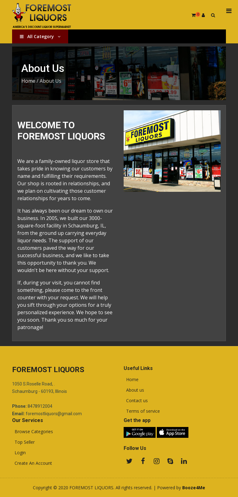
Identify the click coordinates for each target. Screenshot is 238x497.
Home (28, 80)
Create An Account (32, 463)
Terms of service (142, 411)
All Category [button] (40, 36)
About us (134, 390)
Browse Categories (32, 431)
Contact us (136, 400)
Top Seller (23, 442)
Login (19, 453)
